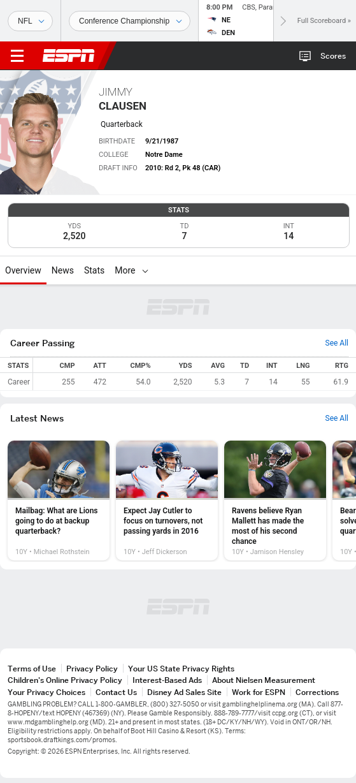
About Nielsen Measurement (263, 680)
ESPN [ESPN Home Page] (69, 55)
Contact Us (116, 692)
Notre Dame (164, 154)
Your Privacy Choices (46, 692)
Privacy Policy (92, 668)
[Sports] (30, 21)
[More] (145, 270)
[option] (59, 500)
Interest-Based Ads (167, 680)
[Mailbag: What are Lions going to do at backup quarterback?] (59, 500)
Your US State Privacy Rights (181, 668)
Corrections (317, 692)
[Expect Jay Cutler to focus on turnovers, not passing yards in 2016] (167, 500)
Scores (333, 56)
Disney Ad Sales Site (184, 692)
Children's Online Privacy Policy (65, 680)
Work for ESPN (258, 692)
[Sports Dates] (129, 21)
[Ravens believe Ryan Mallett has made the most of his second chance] (275, 500)
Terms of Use (32, 668)
